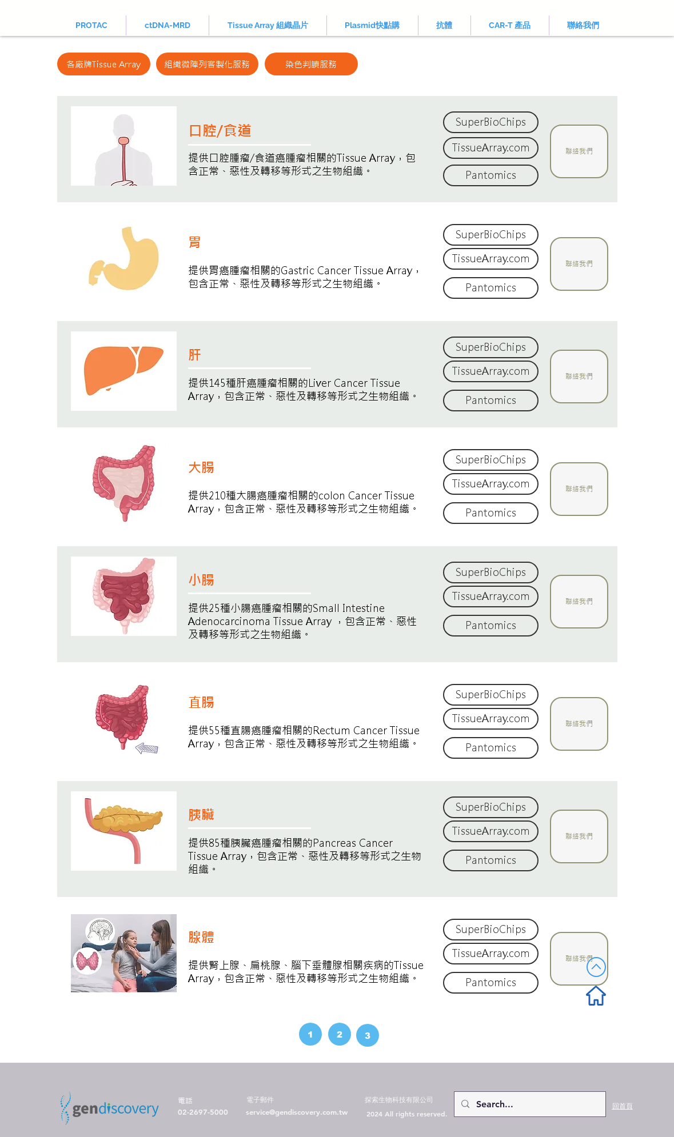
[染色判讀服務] (311, 64)
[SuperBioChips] (491, 122)
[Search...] (528, 1104)
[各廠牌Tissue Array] (103, 64)
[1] (310, 1034)
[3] (367, 1035)
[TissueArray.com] (491, 148)
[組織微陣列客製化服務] (207, 64)
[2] (339, 1034)
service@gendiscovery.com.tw (297, 1111)
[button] (579, 151)
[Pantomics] (491, 175)
